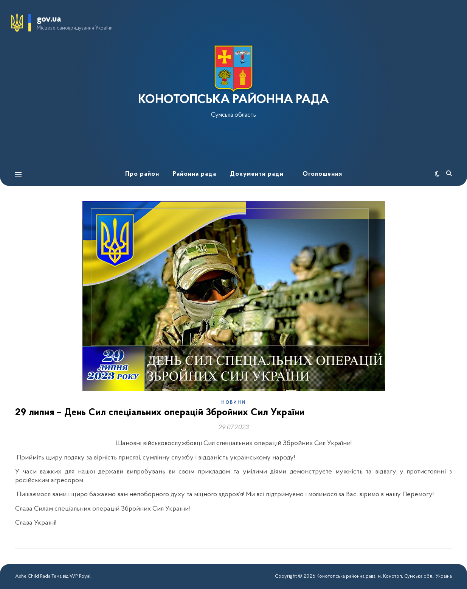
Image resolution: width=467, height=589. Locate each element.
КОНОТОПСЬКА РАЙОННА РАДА (233, 100)
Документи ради (257, 174)
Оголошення (322, 174)
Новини (233, 402)
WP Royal (80, 576)
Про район (142, 174)
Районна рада (194, 174)
